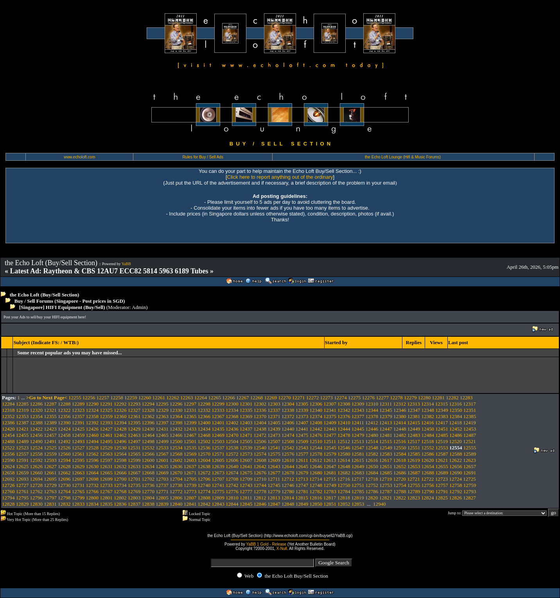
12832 (64, 504)
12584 (399, 454)
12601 (162, 460)
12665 (106, 473)
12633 (134, 466)
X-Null (281, 548)
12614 (343, 460)
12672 (204, 473)
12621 (441, 460)
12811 (246, 498)
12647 (329, 466)
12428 (120, 429)
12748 (316, 485)
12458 (64, 435)
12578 (316, 454)
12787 (385, 491)
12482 (399, 435)
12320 (36, 410)
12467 (190, 435)
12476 (316, 435)
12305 (302, 404)
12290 (92, 404)
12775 (218, 491)
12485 (441, 435)
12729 (50, 485)
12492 (64, 441)
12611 (302, 460)
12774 (204, 491)
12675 (246, 473)
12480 (372, 435)
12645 (302, 466)
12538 (232, 448)
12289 (78, 404)
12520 (455, 441)
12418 (455, 423)
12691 (469, 473)
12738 (176, 485)
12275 (354, 397)
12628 (64, 466)
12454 (8, 435)
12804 (148, 498)
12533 (162, 448)
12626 (36, 466)
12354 (36, 416)
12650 (372, 466)
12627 (50, 466)
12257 (103, 397)
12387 (22, 423)
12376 (343, 416)
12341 (329, 410)
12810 (232, 498)
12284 (8, 404)
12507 (273, 441)
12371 (273, 416)
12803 (134, 498)
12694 (36, 479)
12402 (232, 423)
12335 (246, 410)
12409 (329, 423)
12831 (50, 504)
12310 (372, 404)
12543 (302, 448)
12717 (357, 479)
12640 (232, 466)
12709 (246, 479)
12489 (22, 441)
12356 (64, 416)
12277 (382, 397)
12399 (190, 423)
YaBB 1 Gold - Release (266, 544)
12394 (120, 423)
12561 (78, 454)
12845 (246, 504)
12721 (413, 479)
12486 (455, 435)
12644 (288, 466)
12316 (455, 404)
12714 (315, 479)
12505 (246, 441)
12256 (89, 397)
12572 (232, 454)
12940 (379, 504)
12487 (469, 435)
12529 (106, 448)
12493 (78, 441)
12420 (8, 429)
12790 (428, 491)
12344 (372, 410)
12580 (343, 454)
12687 (413, 473)
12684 (372, 473)
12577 (302, 454)
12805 (162, 498)
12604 (204, 460)
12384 (455, 416)
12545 (329, 448)
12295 (162, 404)
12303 (273, 404)
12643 (273, 466)
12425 (78, 429)
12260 (144, 397)
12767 (106, 491)
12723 (441, 479)
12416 (427, 423)
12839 (162, 504)
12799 (78, 498)
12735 (134, 485)
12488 (8, 441)
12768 (120, 491)
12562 (92, 454)
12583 (385, 454)
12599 (134, 460)
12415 (413, 423)
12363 (162, 416)
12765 (78, 491)
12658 (8, 473)
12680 (316, 473)
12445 (358, 429)
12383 (441, 416)
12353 (22, 416)
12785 (358, 491)
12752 (372, 485)
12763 (50, 491)
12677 (273, 473)
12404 (260, 423)
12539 (246, 448)
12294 (148, 404)
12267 (242, 397)
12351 (469, 410)
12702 (148, 479)
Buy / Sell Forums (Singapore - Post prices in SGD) (69, 301)
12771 (162, 491)
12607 (246, 460)
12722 (427, 479)
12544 (316, 448)
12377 (358, 416)
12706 (204, 479)
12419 (469, 423)
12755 (413, 485)
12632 (120, 466)
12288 (64, 404)
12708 (232, 479)
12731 (78, 485)
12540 (260, 448)
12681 (329, 473)
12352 (8, 416)
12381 (413, 416)
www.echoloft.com (79, 157)
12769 (134, 491)
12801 (106, 498)
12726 (8, 485)
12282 (452, 397)
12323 (78, 410)
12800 (92, 498)
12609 (273, 460)
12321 (50, 410)
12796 (36, 498)
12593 (50, 460)
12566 (148, 454)
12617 (385, 460)
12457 (50, 435)
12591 (22, 460)
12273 (326, 397)
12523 (22, 448)
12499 (162, 441)
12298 (204, 404)
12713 (301, 479)
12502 (204, 441)
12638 (204, 466)
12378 (372, 416)
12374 (316, 416)
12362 (148, 416)
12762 (36, 491)
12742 (232, 485)
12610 (288, 460)
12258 (116, 397)
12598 (120, 460)
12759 (469, 485)
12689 (441, 473)
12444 (343, 429)
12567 (162, 454)
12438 (260, 429)
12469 (218, 435)
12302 (260, 404)
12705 (190, 479)
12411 (358, 423)
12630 (92, 466)
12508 (288, 441)
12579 (329, 454)
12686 (399, 473)
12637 (190, 466)
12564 (120, 454)
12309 (358, 404)
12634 (148, 466)
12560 (64, 454)
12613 (329, 460)
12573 (246, 454)
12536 (204, 448)
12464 (148, 435)
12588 (455, 454)
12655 (441, 466)
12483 (413, 435)
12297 (190, 404)
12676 (260, 473)
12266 (228, 397)
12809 (218, 498)
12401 (218, 423)
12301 (246, 404)
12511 (329, 441)
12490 (36, 441)
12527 (78, 448)
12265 (214, 397)
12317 (469, 404)
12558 (36, 454)
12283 (466, 397)
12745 (273, 485)
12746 (288, 485)
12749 (329, 485)
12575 (273, 454)
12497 (134, 441)
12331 (190, 410)
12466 (176, 435)
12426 (92, 429)
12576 (288, 454)
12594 (64, 460)
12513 (357, 441)
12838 (148, 504)
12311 (385, 404)
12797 (50, 498)
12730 (64, 485)
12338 (288, 410)
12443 (329, 429)
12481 (385, 435)
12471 (246, 435)
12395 (134, 423)
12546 (343, 448)
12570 (204, 454)
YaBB (126, 264)
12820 (371, 498)
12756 (428, 485)
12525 (50, 448)
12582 (372, 454)
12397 (162, 423)
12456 (36, 435)
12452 (455, 429)
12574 (260, 454)
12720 (399, 479)
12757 (441, 485)
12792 (455, 491)
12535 (190, 448)
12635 (162, 466)
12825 (441, 498)
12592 (36, 460)
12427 (106, 429)
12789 (413, 491)
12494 (92, 441)
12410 (343, 423)
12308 (343, 404)
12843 (218, 504)
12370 (260, 416)
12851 (329, 504)
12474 (288, 435)
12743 (246, 485)
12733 (106, 485)
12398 (176, 423)
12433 (190, 429)
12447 (385, 429)
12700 (120, 479)
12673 (218, 473)
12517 (413, 441)
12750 (343, 485)
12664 (92, 473)
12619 (413, 460)
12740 (204, 485)
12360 (120, 416)
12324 (92, 410)
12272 (312, 397)
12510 (316, 441)
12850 (316, 504)
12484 (428, 435)
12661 (50, 473)
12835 (106, 504)
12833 (78, 504)
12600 (148, 460)
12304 (288, 404)
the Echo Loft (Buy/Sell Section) (44, 295)
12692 (8, 479)
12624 (8, 466)
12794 (8, 498)
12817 (329, 498)
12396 (148, 423)
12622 (455, 460)
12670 (176, 473)
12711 (273, 479)
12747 (302, 485)
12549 (385, 448)
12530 (120, 448)
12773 (190, 491)
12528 (92, 448)
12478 (343, 435)
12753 (385, 485)
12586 (428, 454)
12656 (455, 466)
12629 (78, 466)
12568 (176, 454)
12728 (36, 485)
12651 (385, 466)
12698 (92, 479)
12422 (36, 429)
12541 (273, 448)
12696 (64, 479)
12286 (36, 404)
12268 (256, 397)
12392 (92, 423)
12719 (385, 479)
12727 (22, 485)
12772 (176, 491)
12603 (190, 460)
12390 (64, 423)
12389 (50, 423)
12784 (343, 491)
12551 (413, 448)
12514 (371, 441)
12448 (399, 429)
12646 (316, 466)
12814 (288, 498)
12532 (148, 448)
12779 (273, 491)
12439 (273, 429)
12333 (218, 410)
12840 (176, 504)
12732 (92, 485)
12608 (260, 460)
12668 (148, 473)
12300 (232, 404)
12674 (232, 473)
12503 (218, 441)
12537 (218, 448)
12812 (259, 498)
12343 (358, 410)
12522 (8, 448)
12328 (148, 410)
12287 (50, 404)
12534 (176, 448)
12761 (22, 491)
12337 (273, 410)
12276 (368, 397)
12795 (22, 498)
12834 (92, 504)
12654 (428, 466)
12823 (413, 498)
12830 (36, 504)
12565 (134, 454)
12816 (315, 498)
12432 (176, 429)
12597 (106, 460)
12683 (358, 473)
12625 (22, 466)
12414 (399, 423)
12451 (441, 429)
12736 (148, 485)
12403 (246, 423)
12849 (302, 504)
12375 (329, 416)
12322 (64, 410)
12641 (246, 466)
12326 (120, 410)
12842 (204, 504)
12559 (50, 454)
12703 (162, 479)
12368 (232, 416)
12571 (218, 454)
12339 (302, 410)
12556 (8, 454)
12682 (343, 473)
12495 (106, 441)
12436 (232, 429)
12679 (302, 473)
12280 (424, 397)
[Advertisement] (146, 329)
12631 (106, 466)
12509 (302, 441)
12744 (260, 485)
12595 (78, 460)
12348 (428, 410)
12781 (302, 491)
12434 (204, 429)
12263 (186, 397)
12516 (399, 441)
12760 (8, 491)
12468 (204, 435)
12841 (190, 504)
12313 (413, 404)
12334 (232, 410)
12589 (469, 454)
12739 (190, 485)
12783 (329, 491)
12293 (134, 404)
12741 (218, 485)
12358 (92, 416)
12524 (36, 448)
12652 (399, 466)
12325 (106, 410)
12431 (162, 429)
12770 (148, 491)
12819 (357, 498)
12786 (372, 491)
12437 (246, 429)
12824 (427, 498)
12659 (22, 473)
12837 (134, 504)
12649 (358, 466)
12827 (469, 498)
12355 (50, 416)
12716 (343, 479)
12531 (134, 448)
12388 (36, 423)
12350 (455, 410)
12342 (343, 410)
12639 (218, 466)
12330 (176, 410)
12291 (106, 404)
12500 (176, 441)
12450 (428, 429)
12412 (371, 423)
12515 (385, 441)
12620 (427, 460)
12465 (162, 435)
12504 (232, 441)
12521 (469, 441)
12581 (358, 454)
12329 (162, 410)
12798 (64, 498)
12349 (441, 410)
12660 (36, 473)
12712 (288, 479)
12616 (371, 460)
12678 (288, 473)
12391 (78, 423)
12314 (427, 404)
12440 (288, 429)
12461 (106, 435)
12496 (120, 441)
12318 (8, 410)
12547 (358, 448)
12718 (371, 479)
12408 (316, 423)
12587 (441, 454)
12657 (469, 466)
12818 (343, 498)
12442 (316, 429)
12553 (441, 448)
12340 (316, 410)
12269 (270, 397)
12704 (176, 479)
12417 (441, 423)
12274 (340, 397)
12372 (288, 416)
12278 (396, 397)
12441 (302, 429)
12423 (50, 429)
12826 (455, 498)
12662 (64, 473)
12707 (218, 479)
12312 (399, 404)
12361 (134, 416)
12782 (316, 491)
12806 (176, 498)
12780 (288, 491)
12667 (134, 473)
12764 (64, 491)
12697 (78, 479)
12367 (218, 416)
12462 (120, 435)
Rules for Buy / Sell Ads (202, 157)
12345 (385, 410)
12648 (343, 466)
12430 (148, 429)
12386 (8, 423)
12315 (441, 404)
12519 (441, 441)
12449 (413, 429)
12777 (246, 491)
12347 (413, 410)
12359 (106, 416)
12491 (50, 441)
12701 (134, 479)
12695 (50, 479)
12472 (260, 435)
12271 (298, 397)
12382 (428, 416)
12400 (204, 423)
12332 (204, 410)
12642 (260, 466)
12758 (455, 485)
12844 (232, 504)
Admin (139, 307)
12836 (120, 504)
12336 (260, 410)
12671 (190, 473)
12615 (357, 460)
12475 (302, 435)
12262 (172, 397)
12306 (316, 404)
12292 (120, 404)
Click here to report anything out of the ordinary (280, 177)
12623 (469, 460)
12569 (190, 454)
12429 (134, 429)
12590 (8, 460)
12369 (246, 416)
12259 (130, 397)
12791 (441, 491)
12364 (176, 416)
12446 (372, 429)
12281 (438, 397)
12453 (469, 429)
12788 (399, 491)
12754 (399, 485)
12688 (428, 473)
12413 (385, 423)
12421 (22, 429)
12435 (218, 429)
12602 (176, 460)
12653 (413, 466)
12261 (159, 397)
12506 (260, 441)
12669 (162, 473)
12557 (22, 454)
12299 (218, 404)
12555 (469, 448)
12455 (22, 435)
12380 (399, 416)
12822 (399, 498)
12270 (284, 397)
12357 (78, 416)
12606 (232, 460)
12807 (190, 498)
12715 (329, 479)
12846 (260, 504)
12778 (260, 491)
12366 (204, 416)
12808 (204, 498)
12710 (260, 479)
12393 (106, 423)
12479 (358, 435)
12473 (273, 435)
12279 (410, 397)
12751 (358, 485)
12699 (106, 479)
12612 (315, 460)
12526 (64, 448)
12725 (469, 479)
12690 (455, 473)
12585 (413, 454)
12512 (343, 441)
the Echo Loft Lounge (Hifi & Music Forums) (403, 157)
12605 (218, 460)
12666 (120, 473)
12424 (64, 429)
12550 (399, 448)
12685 (385, 473)
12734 (120, 485)
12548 (372, 448)
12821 (385, 498)
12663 (78, 473)
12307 (329, 404)
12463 (134, 435)
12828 (8, 504)
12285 (22, 404)
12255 (74, 397)
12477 (329, 435)
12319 (22, 410)
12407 (302, 423)
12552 (428, 448)
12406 (288, 423)
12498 (148, 441)
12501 (190, 441)
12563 (106, 454)
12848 (288, 504)
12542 (288, 448)
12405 (273, 423)
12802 (120, 498)
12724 (455, 479)
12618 (399, 460)
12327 (134, 410)
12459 (78, 435)
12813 (273, 498)
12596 (92, 460)
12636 (176, 466)
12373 (302, 416)
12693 (22, 479)
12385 (469, 416)
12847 (273, 504)
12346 (399, 410)
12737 (162, 485)
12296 (176, 404)
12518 (427, 441)
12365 (190, 416)
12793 (469, 491)
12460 (92, 435)
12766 (92, 491)
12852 (343, 504)
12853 (358, 504)
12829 (22, 504)
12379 (385, 416)
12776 (232, 491)
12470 (232, 435)
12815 (301, 498)
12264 (200, 397)
